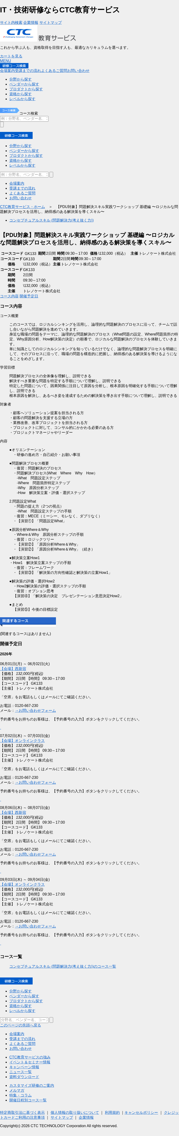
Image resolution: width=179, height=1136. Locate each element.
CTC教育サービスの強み (30, 1057)
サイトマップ (62, 1117)
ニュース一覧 (20, 1072)
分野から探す (20, 991)
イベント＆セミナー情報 (29, 1062)
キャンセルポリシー (141, 1113)
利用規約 (112, 1113)
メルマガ (16, 1090)
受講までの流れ (22, 1039)
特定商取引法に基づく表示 (22, 1113)
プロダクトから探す (26, 1001)
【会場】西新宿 (13, 813)
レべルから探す (22, 1011)
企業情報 (86, 1117)
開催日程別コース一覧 (28, 1100)
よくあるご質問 (22, 1044)
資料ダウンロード (24, 1077)
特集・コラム (20, 1095)
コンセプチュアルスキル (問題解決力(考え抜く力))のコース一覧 (62, 966)
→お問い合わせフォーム (35, 782)
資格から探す (20, 1006)
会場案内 (16, 1034)
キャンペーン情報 (24, 1067)
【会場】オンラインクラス (22, 741)
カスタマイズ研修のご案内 (31, 1085)
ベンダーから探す (24, 996)
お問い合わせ (20, 1049)
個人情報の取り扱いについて (75, 1113)
